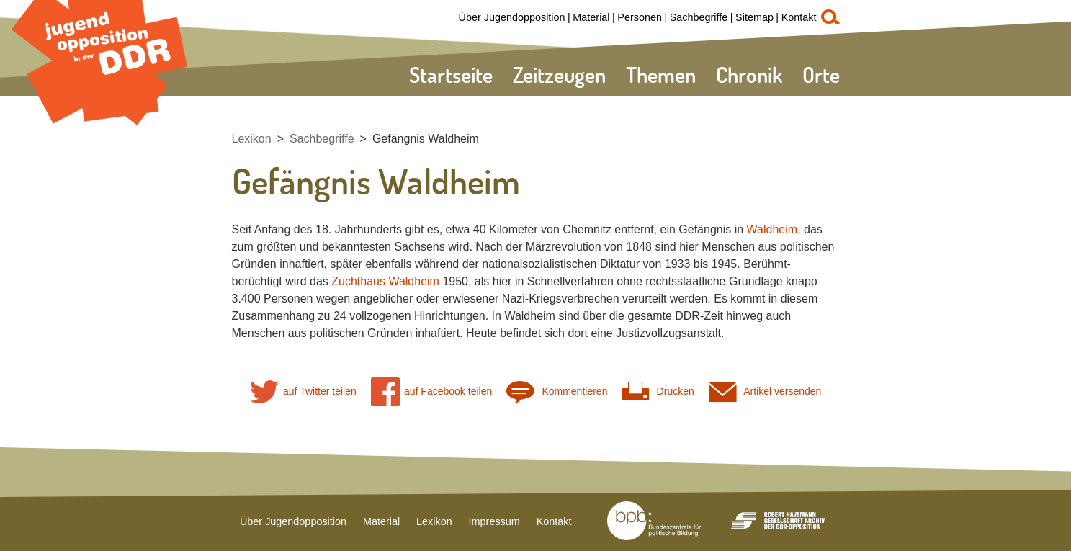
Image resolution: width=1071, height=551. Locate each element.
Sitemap (754, 17)
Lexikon (252, 139)
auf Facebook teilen (432, 391)
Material (591, 17)
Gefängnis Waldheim (425, 139)
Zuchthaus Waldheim (385, 281)
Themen (661, 75)
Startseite (451, 75)
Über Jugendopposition (512, 17)
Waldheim (772, 229)
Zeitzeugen (559, 75)
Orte (821, 75)
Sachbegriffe (699, 17)
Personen (639, 17)
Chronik (749, 75)
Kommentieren (556, 391)
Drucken (658, 391)
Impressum (494, 521)
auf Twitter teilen (303, 391)
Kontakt (799, 17)
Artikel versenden (765, 391)
